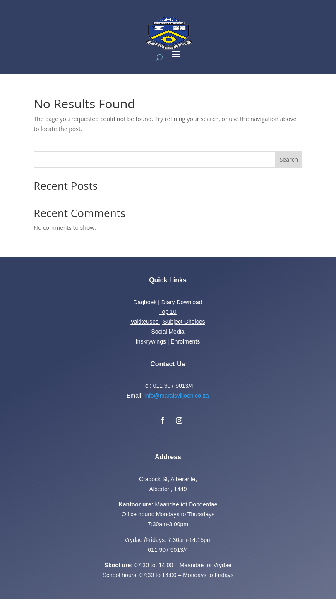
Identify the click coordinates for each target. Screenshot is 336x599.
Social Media (167, 331)
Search (289, 159)
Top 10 (167, 311)
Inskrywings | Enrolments (168, 341)
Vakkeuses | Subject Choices (167, 321)
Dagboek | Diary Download (167, 302)
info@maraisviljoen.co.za (176, 395)
